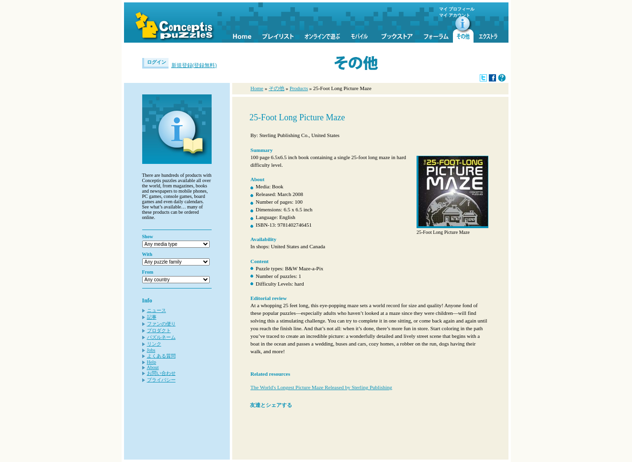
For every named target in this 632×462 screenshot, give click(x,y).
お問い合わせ (161, 373)
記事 (152, 317)
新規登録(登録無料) (194, 65)
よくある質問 (161, 355)
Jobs (151, 350)
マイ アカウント (454, 15)
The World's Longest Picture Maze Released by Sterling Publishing (321, 387)
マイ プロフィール (456, 9)
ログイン (156, 62)
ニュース (156, 310)
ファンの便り (161, 323)
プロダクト (159, 330)
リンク (154, 343)
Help (151, 362)
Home (256, 88)
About (153, 367)
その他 (276, 88)
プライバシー (161, 379)
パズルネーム (161, 337)
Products (299, 88)
